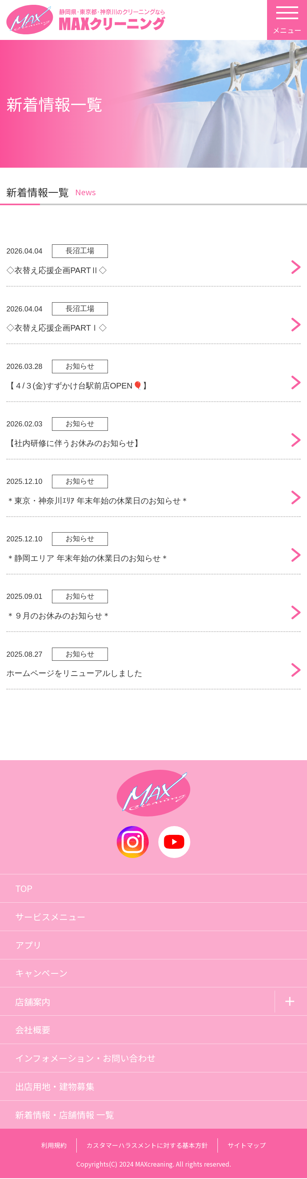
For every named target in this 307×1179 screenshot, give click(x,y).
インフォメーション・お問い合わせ (85, 1058)
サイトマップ (246, 1146)
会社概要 (32, 1030)
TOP (23, 888)
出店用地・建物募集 (54, 1087)
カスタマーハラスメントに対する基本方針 (147, 1146)
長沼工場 (80, 251)
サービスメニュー (50, 917)
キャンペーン (41, 973)
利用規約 (54, 1146)
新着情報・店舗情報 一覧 (64, 1115)
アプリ (28, 945)
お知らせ (80, 367)
